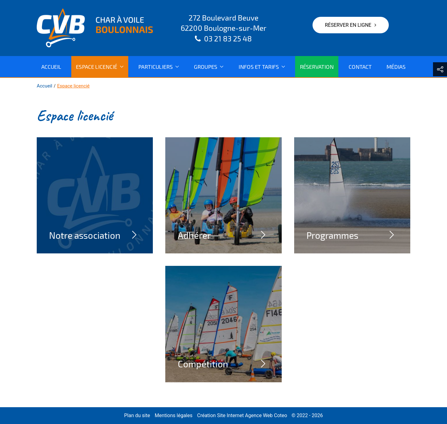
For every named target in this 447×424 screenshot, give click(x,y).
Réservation (317, 66)
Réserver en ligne (350, 25)
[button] (440, 69)
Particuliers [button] (158, 66)
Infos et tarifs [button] (261, 66)
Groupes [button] (209, 66)
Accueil (51, 66)
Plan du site (137, 415)
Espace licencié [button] (99, 66)
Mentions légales (173, 415)
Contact (360, 66)
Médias (396, 66)
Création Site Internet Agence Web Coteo (242, 415)
